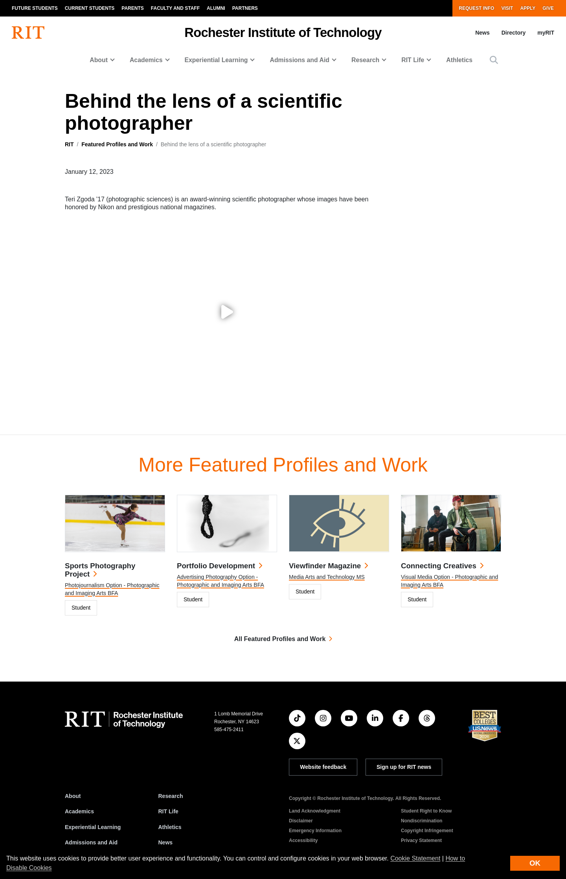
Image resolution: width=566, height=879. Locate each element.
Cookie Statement (415, 858)
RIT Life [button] (412, 60)
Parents (132, 8)
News (482, 32)
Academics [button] (146, 60)
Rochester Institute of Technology (282, 32)
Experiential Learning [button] (216, 60)
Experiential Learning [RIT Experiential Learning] (93, 827)
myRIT (545, 32)
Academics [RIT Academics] (79, 811)
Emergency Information (315, 830)
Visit (507, 8)
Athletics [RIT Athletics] (170, 827)
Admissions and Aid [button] (299, 60)
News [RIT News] (165, 842)
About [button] (99, 60)
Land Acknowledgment (314, 811)
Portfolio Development (216, 566)
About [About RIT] (73, 796)
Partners (245, 8)
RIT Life (168, 811)
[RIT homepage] (28, 32)
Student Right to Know (426, 811)
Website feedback (323, 767)
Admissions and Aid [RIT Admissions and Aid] (91, 842)
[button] (494, 60)
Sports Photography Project (100, 570)
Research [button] (365, 60)
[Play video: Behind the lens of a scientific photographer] (227, 312)
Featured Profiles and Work (117, 144)
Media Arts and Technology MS (327, 577)
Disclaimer (301, 821)
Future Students (35, 8)
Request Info (476, 8)
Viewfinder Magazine (325, 566)
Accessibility (303, 840)
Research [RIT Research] (170, 796)
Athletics (459, 60)
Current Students (90, 8)
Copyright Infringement (427, 830)
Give (548, 8)
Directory (514, 32)
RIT (69, 144)
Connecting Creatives (438, 566)
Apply (527, 8)
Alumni (216, 8)
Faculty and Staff (175, 8)
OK (534, 863)
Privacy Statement (421, 840)
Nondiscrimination (421, 821)
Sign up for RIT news (404, 767)
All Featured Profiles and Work (280, 639)
